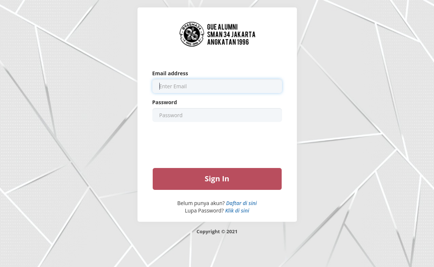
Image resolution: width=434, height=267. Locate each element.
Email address (170, 73)
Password (164, 102)
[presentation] (217, 144)
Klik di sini (237, 210)
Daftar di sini (241, 203)
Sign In (217, 179)
